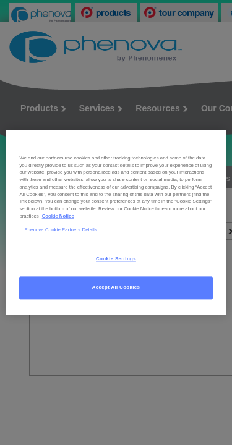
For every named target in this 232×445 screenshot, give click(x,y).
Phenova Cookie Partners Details (60, 229)
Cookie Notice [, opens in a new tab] (58, 216)
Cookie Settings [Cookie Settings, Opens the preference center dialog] (116, 259)
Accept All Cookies (116, 287)
